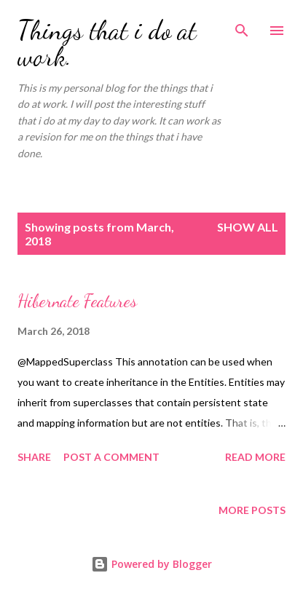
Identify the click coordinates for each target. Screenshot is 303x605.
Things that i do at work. (107, 43)
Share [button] (34, 457)
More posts (252, 510)
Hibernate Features (77, 301)
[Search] (242, 26)
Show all (247, 227)
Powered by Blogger (151, 564)
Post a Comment (111, 457)
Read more (255, 457)
